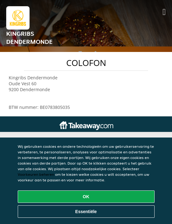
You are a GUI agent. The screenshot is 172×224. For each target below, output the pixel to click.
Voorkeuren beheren (36, 174)
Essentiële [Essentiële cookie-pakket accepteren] (86, 211)
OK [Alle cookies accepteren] (86, 196)
